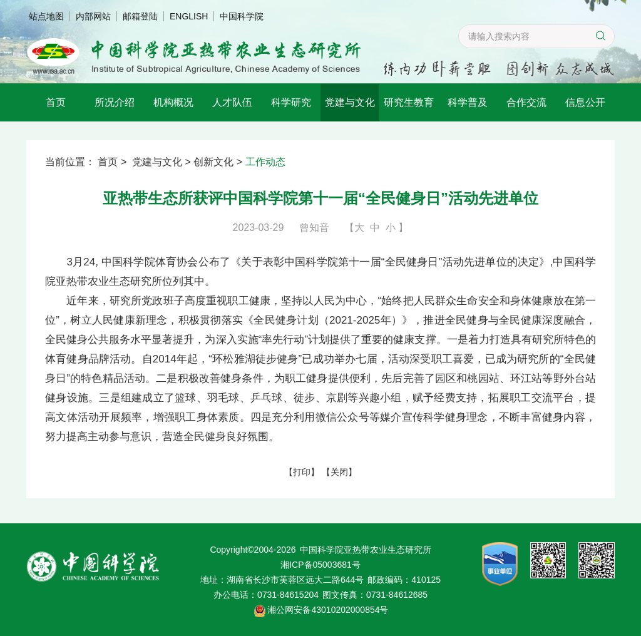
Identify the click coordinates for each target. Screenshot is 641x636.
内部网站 (93, 16)
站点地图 (46, 16)
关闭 (339, 471)
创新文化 (213, 161)
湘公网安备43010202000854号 (327, 610)
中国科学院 (242, 16)
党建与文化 (350, 102)
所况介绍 (115, 102)
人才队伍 (232, 102)
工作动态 (265, 161)
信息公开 (585, 102)
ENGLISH (189, 16)
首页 (56, 102)
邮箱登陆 (140, 16)
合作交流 (526, 102)
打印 (301, 471)
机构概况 (173, 102)
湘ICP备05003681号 (320, 565)
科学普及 (468, 102)
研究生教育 (409, 102)
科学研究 (291, 102)
